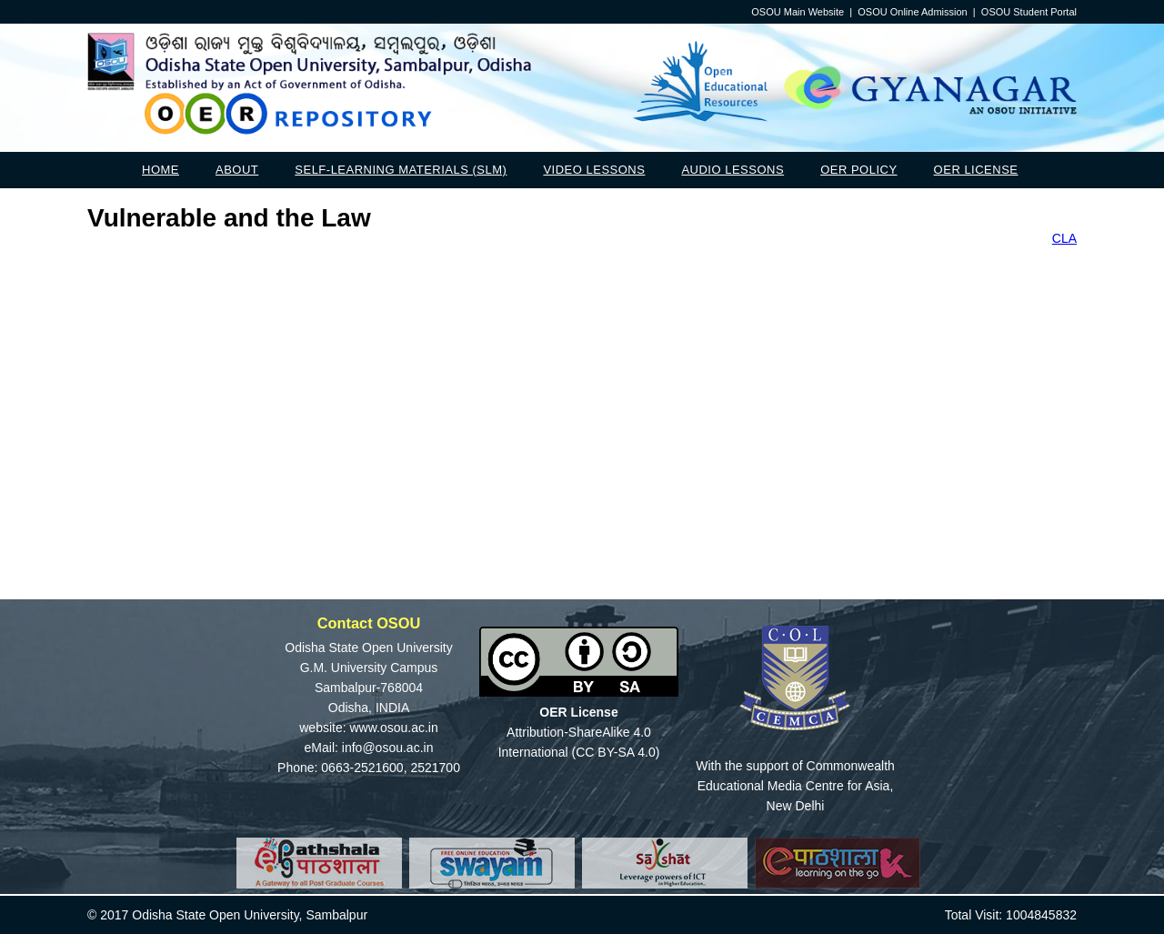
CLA (1064, 238)
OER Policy (858, 169)
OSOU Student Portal (1029, 11)
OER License (976, 169)
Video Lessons (594, 169)
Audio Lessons (732, 169)
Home (160, 169)
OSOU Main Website (797, 11)
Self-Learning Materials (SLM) (401, 169)
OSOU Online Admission (912, 11)
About (237, 169)
